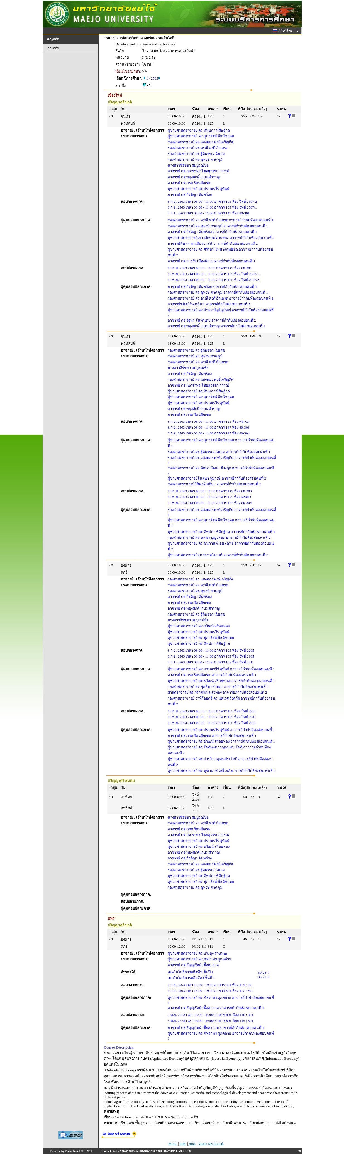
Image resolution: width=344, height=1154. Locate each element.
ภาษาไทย (283, 31)
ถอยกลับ (53, 48)
